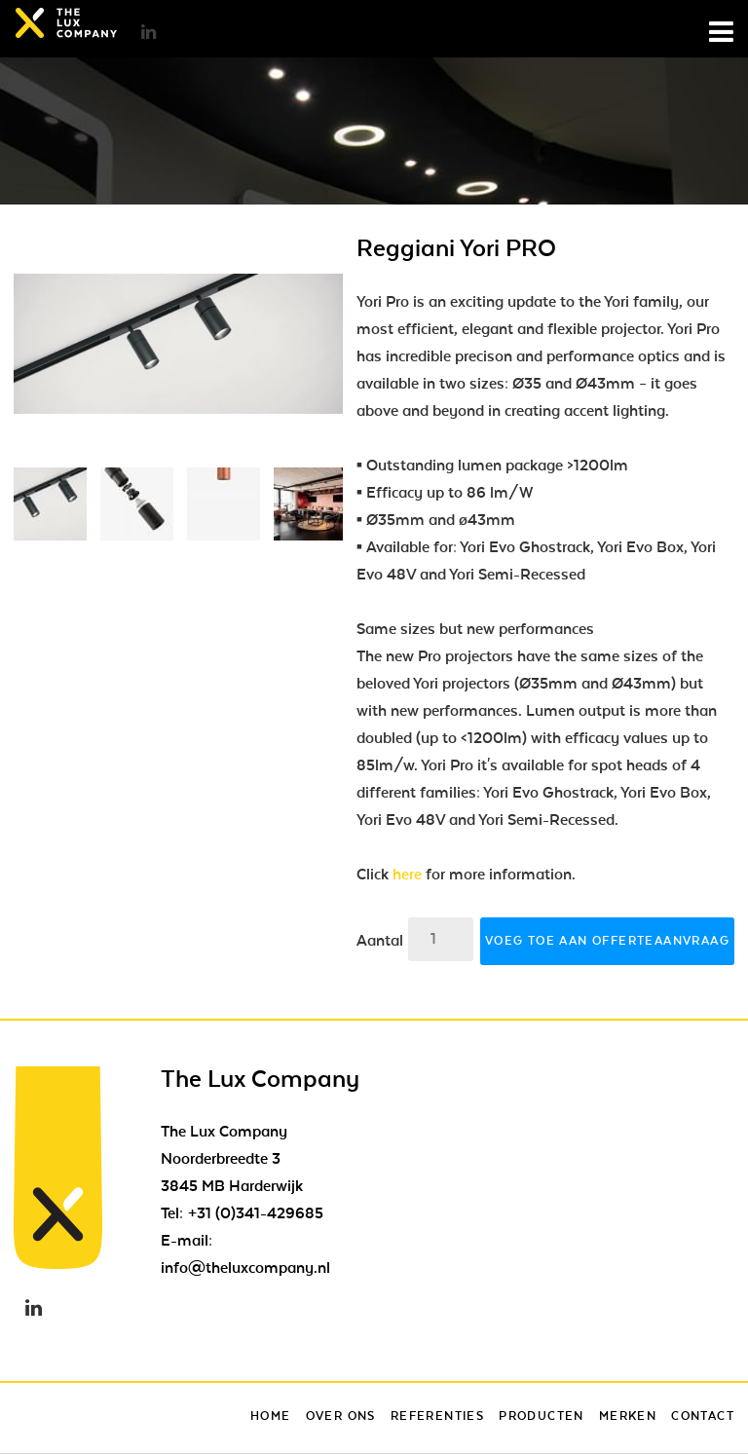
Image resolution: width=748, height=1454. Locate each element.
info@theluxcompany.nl (245, 1268)
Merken (627, 1416)
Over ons (341, 1416)
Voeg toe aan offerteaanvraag (607, 941)
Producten (541, 1416)
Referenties (437, 1416)
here (407, 874)
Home (270, 1416)
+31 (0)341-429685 (255, 1213)
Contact (702, 1416)
